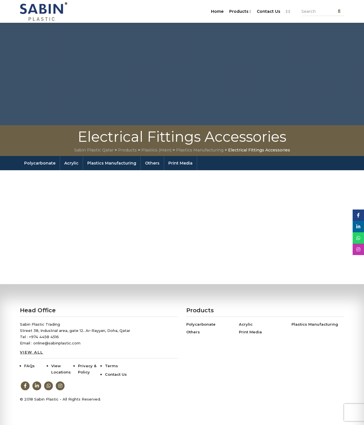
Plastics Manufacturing (111, 163)
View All (31, 352)
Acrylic (71, 163)
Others (152, 163)
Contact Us (268, 11)
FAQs (29, 366)
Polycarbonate (39, 163)
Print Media (180, 163)
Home (217, 11)
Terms (111, 366)
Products (240, 11)
